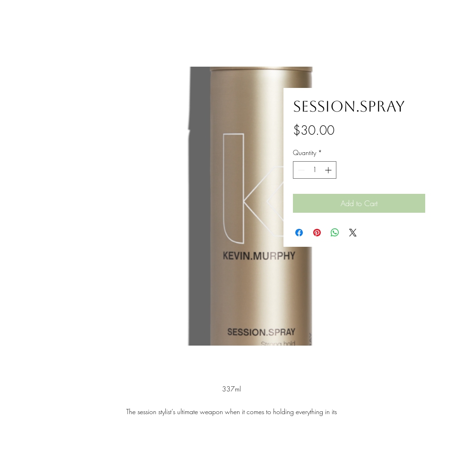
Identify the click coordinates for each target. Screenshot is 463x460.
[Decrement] (300, 170)
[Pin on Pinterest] (317, 232)
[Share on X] (353, 232)
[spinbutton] (314, 170)
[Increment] (329, 170)
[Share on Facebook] (299, 232)
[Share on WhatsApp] (335, 232)
